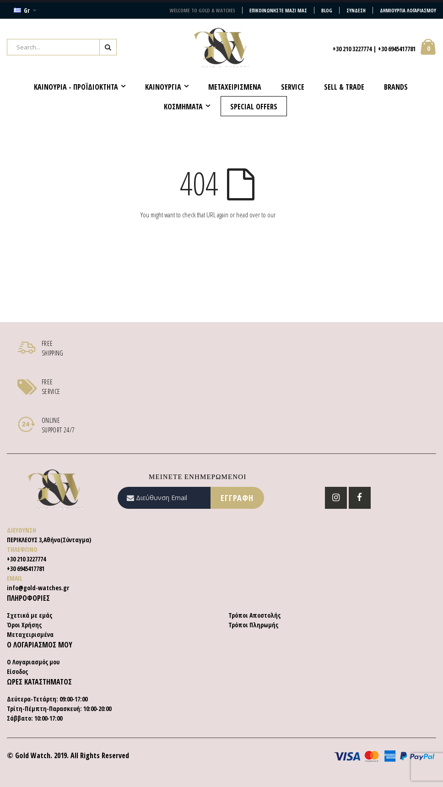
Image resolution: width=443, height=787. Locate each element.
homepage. (290, 214)
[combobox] (62, 47)
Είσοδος (17, 671)
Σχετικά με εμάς (29, 615)
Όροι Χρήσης (24, 624)
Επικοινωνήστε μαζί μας (278, 10)
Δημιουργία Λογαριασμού (408, 10)
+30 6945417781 (397, 48)
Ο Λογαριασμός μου (33, 662)
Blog (326, 10)
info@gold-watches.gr (38, 587)
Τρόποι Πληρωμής (253, 624)
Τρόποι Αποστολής (254, 615)
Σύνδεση (356, 10)
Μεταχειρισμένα (30, 634)
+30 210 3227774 (352, 48)
